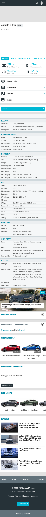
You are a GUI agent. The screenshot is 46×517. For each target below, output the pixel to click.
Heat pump (5, 172)
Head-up (4, 231)
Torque (3, 140)
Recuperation (6, 169)
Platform (4, 188)
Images (26, 100)
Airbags (4, 264)
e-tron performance (20, 58)
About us (34, 496)
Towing (3, 218)
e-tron (5, 58)
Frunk (3, 215)
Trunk (3, 212)
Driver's (4, 228)
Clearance (4, 200)
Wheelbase (5, 197)
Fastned (22, 330)
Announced (5, 124)
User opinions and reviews (13, 366)
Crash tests (5, 285)
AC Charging (5, 174)
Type (3, 185)
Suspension (5, 206)
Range (3, 163)
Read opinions (26, 87)
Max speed (5, 146)
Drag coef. (4, 194)
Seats (3, 242)
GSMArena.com (29, 491)
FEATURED (5, 419)
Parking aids (5, 250)
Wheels (3, 209)
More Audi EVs (6, 393)
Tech (3, 160)
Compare (26, 94)
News (14, 480)
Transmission (6, 149)
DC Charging (5, 177)
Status (3, 127)
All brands (38, 480)
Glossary (25, 496)
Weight (3, 203)
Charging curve (6, 330)
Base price (5, 130)
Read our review (26, 81)
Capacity (4, 157)
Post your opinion (7, 385)
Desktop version (23, 514)
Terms (17, 496)
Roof (3, 247)
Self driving (5, 282)
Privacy (11, 496)
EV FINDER (23, 504)
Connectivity (5, 256)
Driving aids (5, 269)
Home (4, 480)
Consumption (6, 166)
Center (3, 225)
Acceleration (5, 143)
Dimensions (5, 191)
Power (3, 137)
